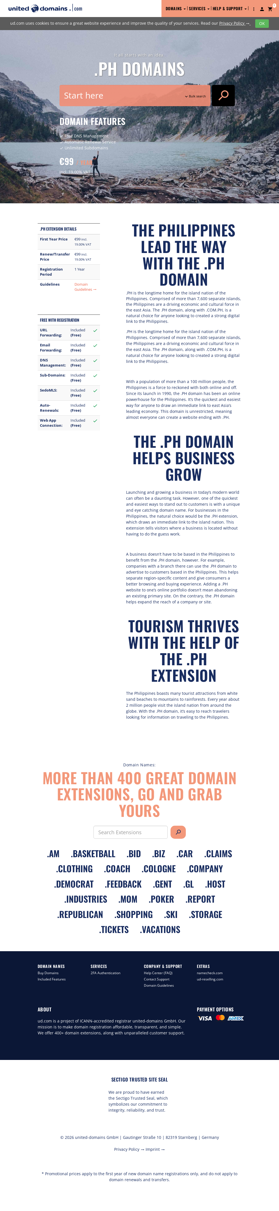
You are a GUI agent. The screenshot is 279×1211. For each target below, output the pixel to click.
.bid (134, 853)
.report (200, 898)
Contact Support (156, 979)
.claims (218, 853)
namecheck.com (210, 973)
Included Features (52, 979)
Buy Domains (48, 973)
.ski (171, 914)
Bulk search (195, 96)
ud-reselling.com (210, 979)
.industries (85, 898)
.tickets (114, 929)
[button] (254, 8)
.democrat (73, 883)
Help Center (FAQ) (158, 973)
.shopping (133, 914)
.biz (158, 853)
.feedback (123, 883)
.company (205, 868)
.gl (188, 883)
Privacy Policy (235, 23)
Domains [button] (176, 8)
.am (53, 853)
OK (262, 23)
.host (215, 883)
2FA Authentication (105, 973)
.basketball (93, 853)
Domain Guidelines (85, 287)
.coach (117, 868)
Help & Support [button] (230, 8)
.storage (205, 914)
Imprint (155, 1149)
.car (184, 853)
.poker (161, 898)
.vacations (160, 929)
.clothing (74, 868)
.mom (127, 898)
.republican (80, 914)
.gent (162, 883)
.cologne (159, 868)
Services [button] (199, 8)
